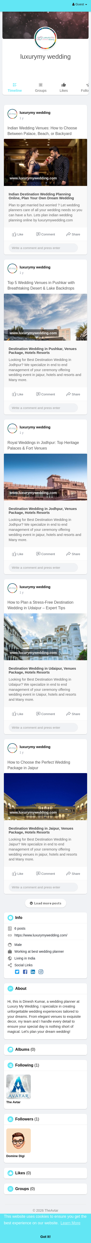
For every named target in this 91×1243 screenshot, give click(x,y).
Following (24, 1065)
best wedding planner (48, 951)
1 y (22, 118)
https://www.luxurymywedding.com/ (41, 935)
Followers (24, 1119)
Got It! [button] (45, 1237)
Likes (20, 1173)
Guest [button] (79, 4)
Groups (22, 1189)
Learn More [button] (71, 1223)
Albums (22, 1049)
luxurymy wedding (45, 56)
